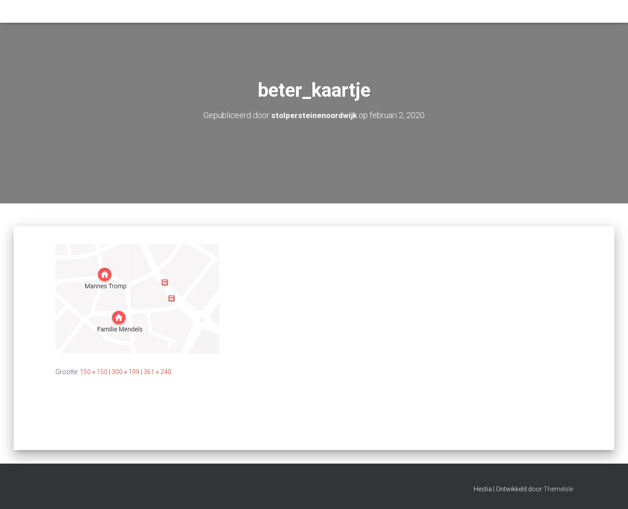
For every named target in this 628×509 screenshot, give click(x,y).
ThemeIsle (558, 489)
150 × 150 (94, 372)
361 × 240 (157, 372)
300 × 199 (125, 372)
